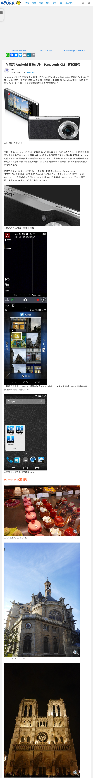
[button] (83, 3)
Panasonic (31, 72)
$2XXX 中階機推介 (19, 50)
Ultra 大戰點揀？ (47, 50)
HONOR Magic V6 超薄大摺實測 (75, 50)
